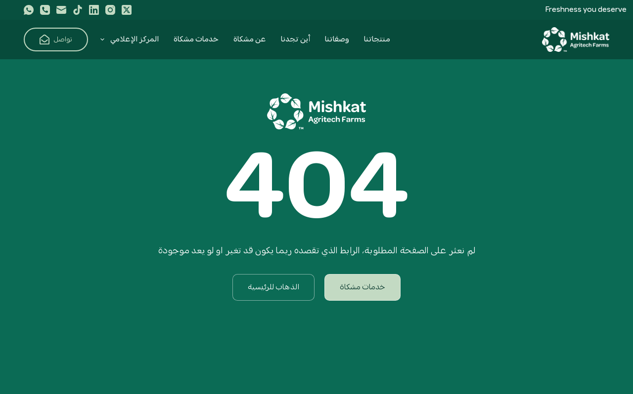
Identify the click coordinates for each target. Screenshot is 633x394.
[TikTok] (78, 10)
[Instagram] (110, 10)
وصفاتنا (337, 39)
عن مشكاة (249, 39)
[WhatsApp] (29, 10)
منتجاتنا (377, 39)
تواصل (56, 39)
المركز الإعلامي (127, 39)
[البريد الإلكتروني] (61, 10)
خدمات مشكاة (196, 39)
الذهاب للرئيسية (273, 287)
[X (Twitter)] (127, 10)
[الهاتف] (45, 10)
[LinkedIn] (94, 10)
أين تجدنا (295, 39)
